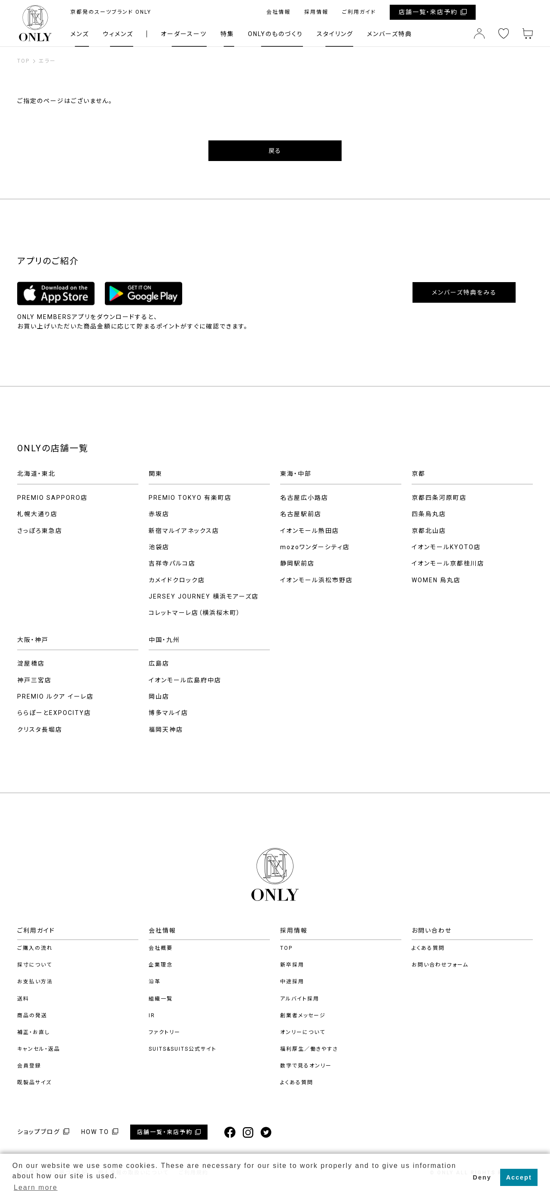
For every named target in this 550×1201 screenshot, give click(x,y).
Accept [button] (519, 1177)
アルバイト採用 (299, 999)
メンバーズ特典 (389, 33)
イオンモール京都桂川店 (448, 563)
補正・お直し (33, 1032)
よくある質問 (296, 1082)
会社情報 (278, 12)
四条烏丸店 (429, 514)
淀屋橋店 (31, 663)
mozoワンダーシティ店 (315, 547)
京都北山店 (429, 530)
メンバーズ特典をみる (464, 292)
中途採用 (292, 982)
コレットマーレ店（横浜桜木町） (195, 612)
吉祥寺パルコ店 (172, 563)
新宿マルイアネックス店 (184, 530)
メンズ (79, 33)
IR (152, 1015)
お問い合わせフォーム (440, 965)
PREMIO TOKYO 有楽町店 (190, 497)
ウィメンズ (118, 33)
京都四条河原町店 (439, 497)
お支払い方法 (35, 982)
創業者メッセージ (303, 1015)
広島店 (159, 663)
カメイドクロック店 (177, 580)
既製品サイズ (34, 1082)
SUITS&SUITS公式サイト (183, 1049)
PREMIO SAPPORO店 (52, 497)
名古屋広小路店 (304, 497)
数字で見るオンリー (306, 1066)
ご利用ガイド (359, 12)
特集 (227, 33)
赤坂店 (159, 514)
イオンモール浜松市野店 (316, 580)
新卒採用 (292, 965)
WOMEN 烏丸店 (436, 580)
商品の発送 (32, 1015)
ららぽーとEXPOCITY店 (54, 712)
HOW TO (95, 1131)
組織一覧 (161, 999)
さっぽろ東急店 (39, 530)
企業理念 (161, 965)
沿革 (155, 982)
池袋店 (159, 547)
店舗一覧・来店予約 (428, 12)
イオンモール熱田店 (309, 530)
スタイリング (335, 33)
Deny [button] (482, 1177)
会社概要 (161, 948)
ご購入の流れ (35, 948)
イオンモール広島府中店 (185, 680)
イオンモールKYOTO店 (446, 547)
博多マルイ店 (168, 712)
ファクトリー (164, 1032)
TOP (286, 948)
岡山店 (159, 696)
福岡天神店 (166, 729)
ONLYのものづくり (275, 33)
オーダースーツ (184, 33)
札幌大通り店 (37, 514)
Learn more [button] (36, 1187)
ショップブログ (38, 1131)
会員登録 (29, 1066)
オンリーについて (302, 1032)
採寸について (34, 965)
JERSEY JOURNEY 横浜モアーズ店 (204, 596)
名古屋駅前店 (300, 514)
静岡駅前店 (297, 563)
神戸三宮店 (34, 680)
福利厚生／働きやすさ (309, 1049)
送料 (23, 999)
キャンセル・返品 (38, 1049)
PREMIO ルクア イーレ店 (55, 696)
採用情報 (316, 12)
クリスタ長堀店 (39, 729)
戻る (275, 150)
